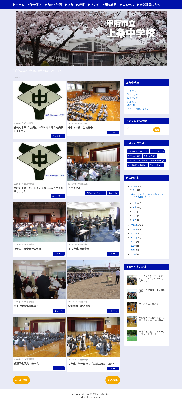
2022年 (134, 237)
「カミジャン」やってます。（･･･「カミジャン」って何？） (151, 278)
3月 (135, 211)
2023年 (134, 233)
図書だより (148, 156)
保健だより (57, 136)
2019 (133, 250)
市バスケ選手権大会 (149, 303)
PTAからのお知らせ (95, 193)
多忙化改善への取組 (136, 165)
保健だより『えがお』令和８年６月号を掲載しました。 (147, 195)
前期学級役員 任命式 (26, 363)
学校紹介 (131, 105)
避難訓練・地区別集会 (80, 306)
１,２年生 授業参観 (78, 248)
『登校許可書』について (139, 109)
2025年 (134, 225)
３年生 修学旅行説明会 (27, 248)
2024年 (134, 229)
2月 (135, 215)
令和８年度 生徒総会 (80, 127)
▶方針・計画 (53, 4)
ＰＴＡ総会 (74, 188)
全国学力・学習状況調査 (152, 161)
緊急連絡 (131, 101)
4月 (135, 207)
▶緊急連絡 (109, 4)
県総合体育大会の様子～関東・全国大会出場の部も (152, 318)
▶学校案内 (34, 4)
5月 (135, 203)
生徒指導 (132, 161)
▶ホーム (18, 4)
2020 (133, 246)
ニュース (113, 132)
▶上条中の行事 (75, 4)
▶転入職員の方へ (148, 4)
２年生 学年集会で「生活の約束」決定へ (91, 363)
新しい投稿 (21, 380)
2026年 (134, 186)
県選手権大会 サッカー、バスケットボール (152, 332)
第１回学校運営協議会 (26, 306)
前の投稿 (113, 380)
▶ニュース (126, 4)
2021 (133, 241)
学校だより (57, 196)
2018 (133, 254)
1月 (135, 220)
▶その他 (93, 4)
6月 (135, 190)
